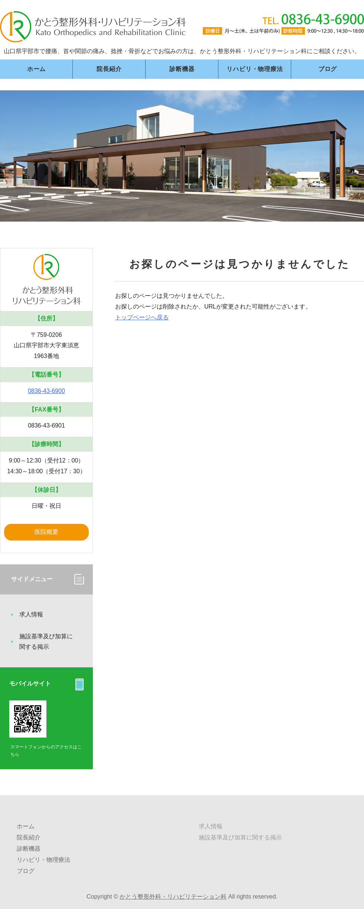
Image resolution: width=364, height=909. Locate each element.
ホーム (36, 69)
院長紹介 (109, 69)
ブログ (327, 69)
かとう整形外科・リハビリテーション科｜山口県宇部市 (93, 26)
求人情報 (31, 614)
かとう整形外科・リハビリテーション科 (173, 896)
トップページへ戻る (142, 317)
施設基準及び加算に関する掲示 (46, 641)
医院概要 (46, 532)
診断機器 (181, 69)
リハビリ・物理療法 (255, 69)
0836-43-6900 (46, 391)
